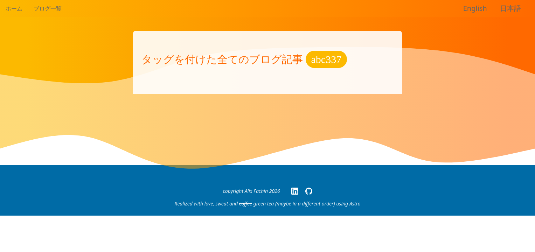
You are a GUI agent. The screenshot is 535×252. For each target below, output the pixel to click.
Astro (355, 203)
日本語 (510, 8)
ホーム (14, 8)
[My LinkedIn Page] (294, 191)
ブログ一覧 (48, 8)
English (475, 8)
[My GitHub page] (308, 191)
